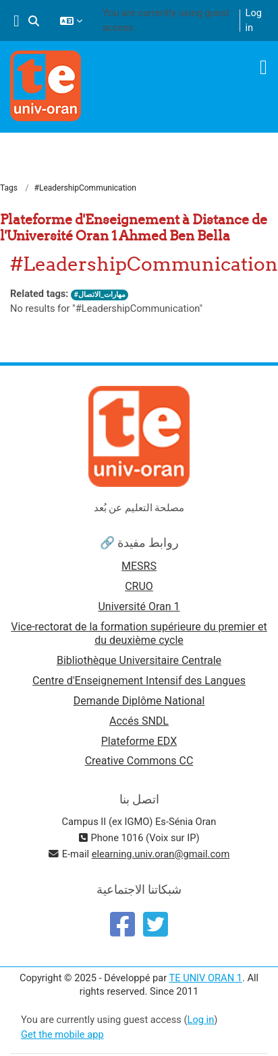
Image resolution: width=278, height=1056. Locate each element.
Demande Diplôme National (139, 700)
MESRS (139, 566)
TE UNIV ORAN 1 (205, 978)
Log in (254, 20)
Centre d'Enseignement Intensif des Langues (139, 680)
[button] (33, 21)
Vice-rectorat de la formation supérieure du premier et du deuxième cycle (139, 633)
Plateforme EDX (139, 741)
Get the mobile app (62, 1034)
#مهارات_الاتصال (99, 294)
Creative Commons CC (139, 760)
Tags (9, 188)
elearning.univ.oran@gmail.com (161, 854)
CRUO (139, 586)
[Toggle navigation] (263, 67)
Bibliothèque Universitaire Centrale (139, 660)
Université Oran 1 (138, 606)
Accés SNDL (139, 721)
